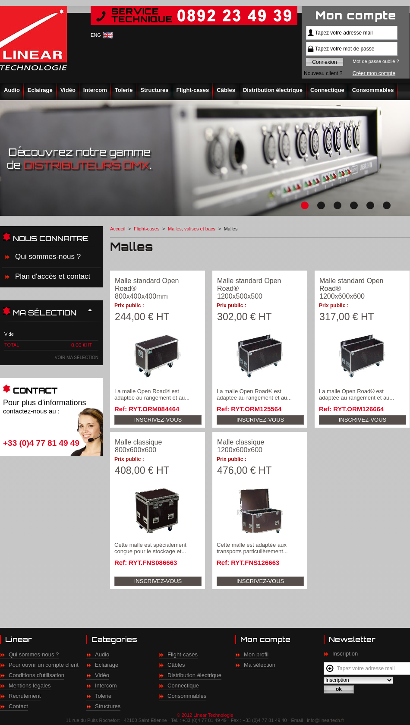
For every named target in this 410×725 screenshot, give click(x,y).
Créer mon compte (374, 73)
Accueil (117, 228)
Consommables (373, 90)
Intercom (95, 90)
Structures (154, 90)
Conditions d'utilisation (36, 675)
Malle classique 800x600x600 (138, 446)
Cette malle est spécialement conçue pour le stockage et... (150, 548)
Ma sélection (259, 665)
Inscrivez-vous (158, 419)
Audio (12, 90)
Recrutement (25, 696)
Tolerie (124, 90)
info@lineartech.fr (325, 720)
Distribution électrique (273, 90)
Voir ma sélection (76, 357)
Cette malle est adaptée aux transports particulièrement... (252, 548)
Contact (18, 706)
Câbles (226, 90)
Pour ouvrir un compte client (44, 665)
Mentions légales (30, 685)
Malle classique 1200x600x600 (240, 446)
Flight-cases (192, 90)
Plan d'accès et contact (52, 276)
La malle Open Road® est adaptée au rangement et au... (151, 394)
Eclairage (40, 90)
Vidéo (68, 90)
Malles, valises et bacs (191, 228)
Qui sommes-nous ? (48, 256)
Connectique (327, 90)
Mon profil (256, 654)
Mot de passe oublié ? (376, 61)
